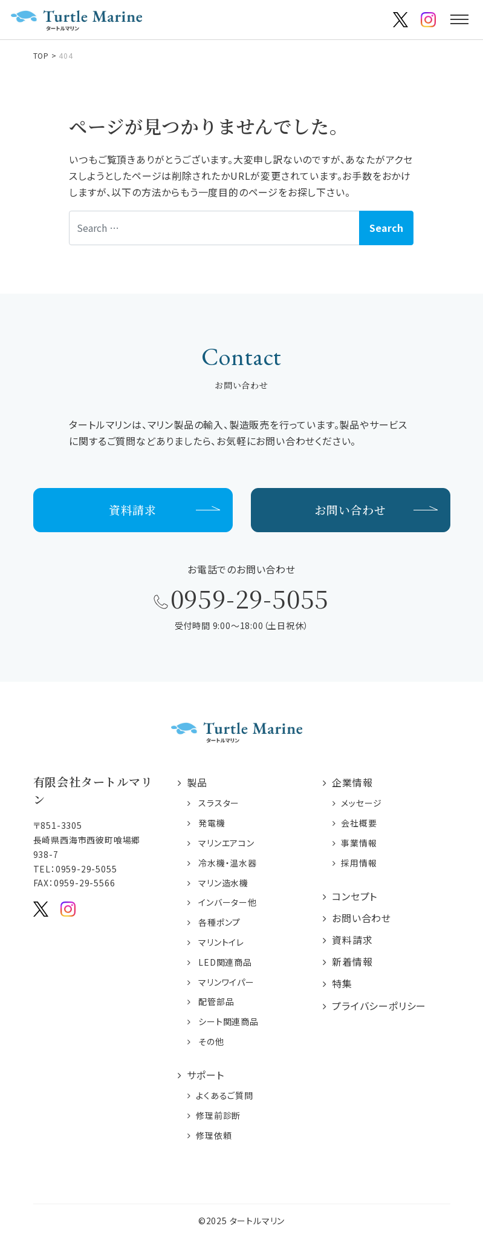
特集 (342, 984)
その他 (211, 1041)
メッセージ (361, 803)
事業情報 (359, 843)
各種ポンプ (219, 922)
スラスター (218, 803)
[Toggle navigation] (459, 19)
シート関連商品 (228, 1021)
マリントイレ (221, 942)
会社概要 (359, 823)
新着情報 (352, 961)
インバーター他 (227, 903)
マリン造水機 (223, 883)
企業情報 (352, 783)
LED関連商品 (225, 962)
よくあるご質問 (224, 1095)
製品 (197, 783)
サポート (205, 1074)
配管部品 (216, 1002)
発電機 (211, 823)
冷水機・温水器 (227, 863)
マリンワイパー (226, 982)
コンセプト (354, 896)
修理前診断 (218, 1115)
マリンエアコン (226, 843)
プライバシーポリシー (379, 1005)
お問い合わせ (350, 509)
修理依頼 (214, 1135)
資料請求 (133, 509)
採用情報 (359, 863)
